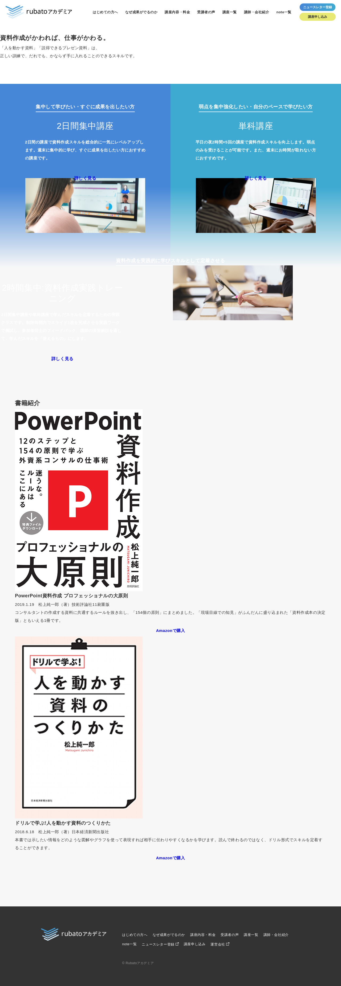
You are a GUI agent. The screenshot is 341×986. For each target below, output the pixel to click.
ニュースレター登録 (158, 944)
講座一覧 (229, 12)
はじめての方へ (105, 12)
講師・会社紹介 (256, 12)
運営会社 (217, 944)
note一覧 (283, 12)
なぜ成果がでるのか (141, 12)
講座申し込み (317, 17)
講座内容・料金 (177, 12)
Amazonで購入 (170, 630)
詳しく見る (85, 178)
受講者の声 (206, 12)
